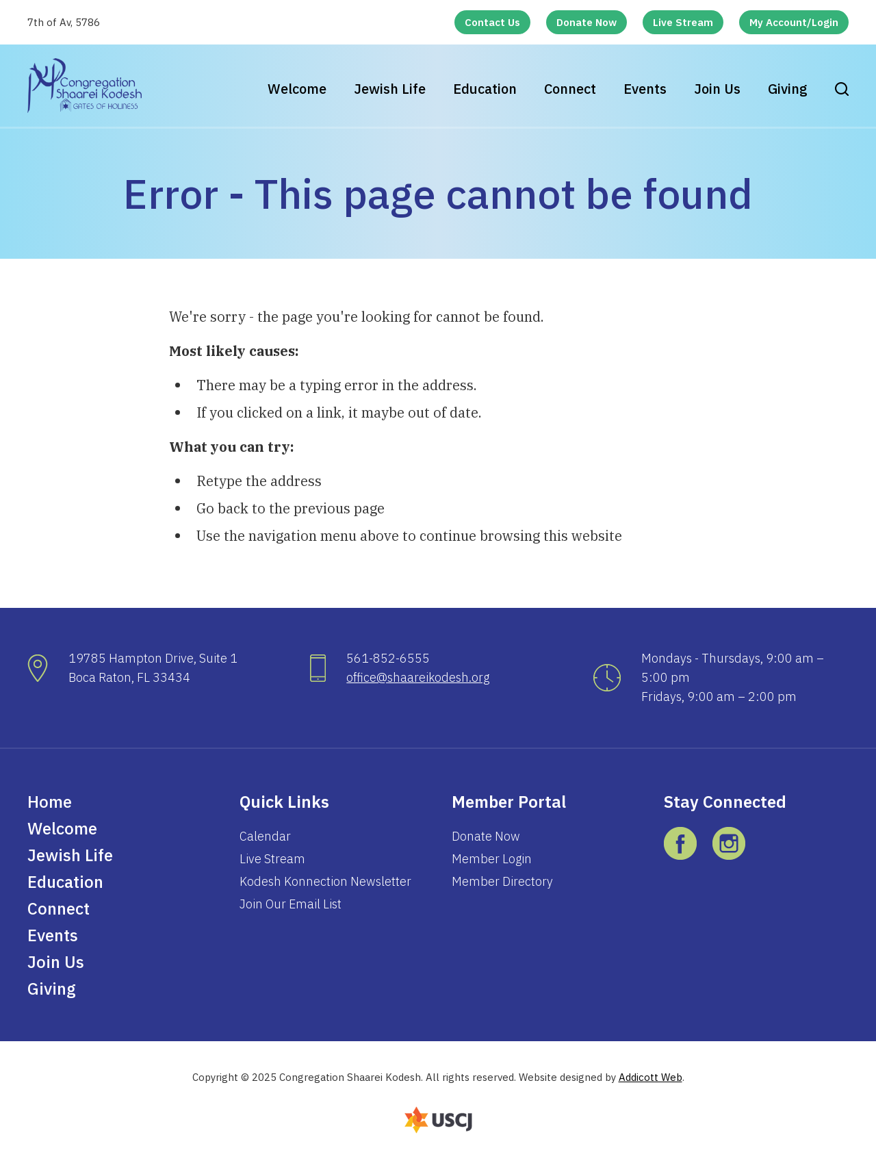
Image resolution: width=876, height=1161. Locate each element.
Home (49, 802)
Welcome (297, 88)
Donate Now (586, 22)
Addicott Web (650, 1077)
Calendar (265, 836)
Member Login (492, 859)
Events (645, 88)
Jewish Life (390, 88)
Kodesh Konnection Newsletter (325, 881)
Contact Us (492, 22)
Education (485, 88)
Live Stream (683, 22)
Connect (570, 88)
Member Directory (502, 881)
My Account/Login (793, 22)
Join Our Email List (291, 904)
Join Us (717, 88)
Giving (788, 88)
